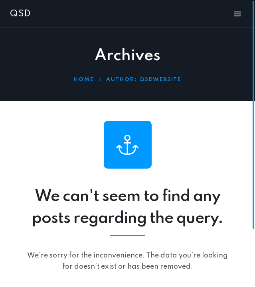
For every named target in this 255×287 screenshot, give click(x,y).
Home (84, 79)
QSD (20, 14)
